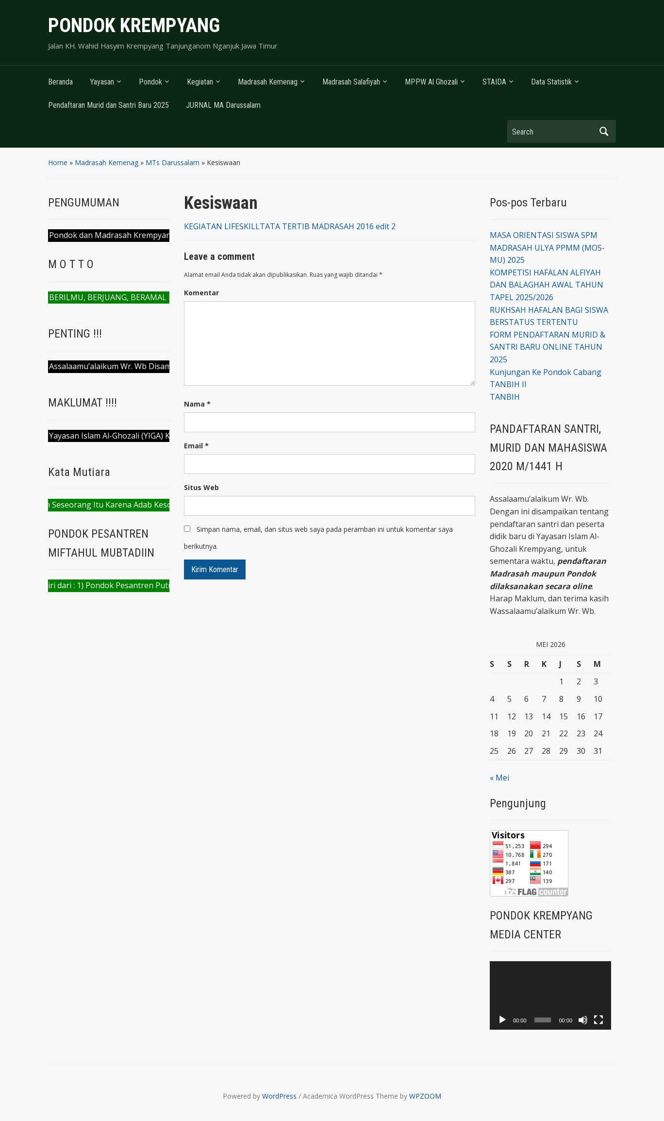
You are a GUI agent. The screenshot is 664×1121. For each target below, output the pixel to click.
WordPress (279, 1096)
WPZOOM (425, 1096)
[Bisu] (583, 1020)
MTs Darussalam (172, 162)
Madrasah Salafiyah (351, 81)
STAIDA (494, 81)
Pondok (150, 81)
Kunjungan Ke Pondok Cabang (545, 372)
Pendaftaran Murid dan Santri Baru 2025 (108, 105)
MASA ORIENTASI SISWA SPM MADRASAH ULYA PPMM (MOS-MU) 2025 (547, 247)
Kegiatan (200, 81)
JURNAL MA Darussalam (223, 105)
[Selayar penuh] (598, 1020)
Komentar (201, 292)
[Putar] (502, 1020)
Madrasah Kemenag (268, 81)
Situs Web (201, 487)
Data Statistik (551, 81)
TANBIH (505, 396)
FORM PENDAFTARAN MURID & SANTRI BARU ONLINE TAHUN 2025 (547, 347)
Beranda (60, 81)
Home (57, 162)
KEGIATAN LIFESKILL (222, 226)
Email (196, 445)
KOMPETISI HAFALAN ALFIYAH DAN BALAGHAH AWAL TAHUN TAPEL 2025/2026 (546, 285)
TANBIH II (508, 384)
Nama (197, 403)
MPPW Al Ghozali (431, 81)
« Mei (499, 777)
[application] (550, 995)
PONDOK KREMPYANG (134, 25)
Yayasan (102, 81)
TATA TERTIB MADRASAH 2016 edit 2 (328, 226)
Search (604, 131)
